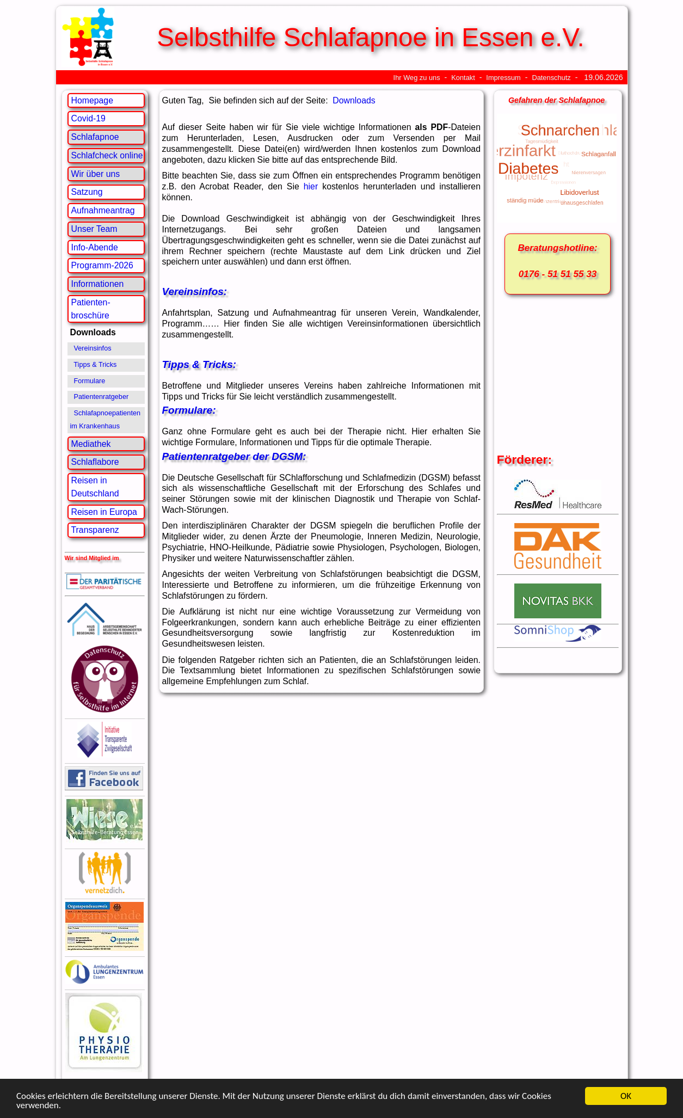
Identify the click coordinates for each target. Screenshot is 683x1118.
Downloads (354, 100)
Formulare (90, 381)
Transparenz (95, 530)
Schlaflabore (95, 461)
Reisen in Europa (104, 512)
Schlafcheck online (107, 155)
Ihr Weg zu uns (416, 77)
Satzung (87, 191)
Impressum (503, 77)
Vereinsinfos (93, 348)
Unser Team (94, 229)
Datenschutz (551, 77)
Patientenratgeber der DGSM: (234, 456)
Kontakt (463, 77)
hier (311, 186)
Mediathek (91, 444)
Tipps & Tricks (94, 364)
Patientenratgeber (101, 397)
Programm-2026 (102, 265)
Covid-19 (88, 118)
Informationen (97, 283)
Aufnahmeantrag (103, 210)
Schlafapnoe (95, 137)
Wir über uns (95, 174)
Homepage (92, 100)
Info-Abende (94, 247)
